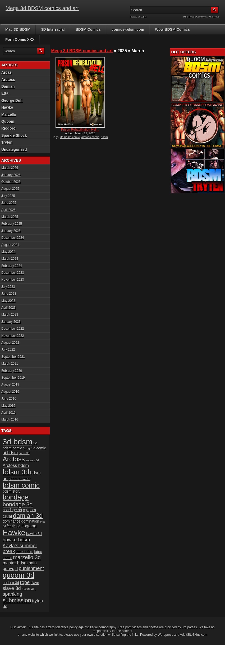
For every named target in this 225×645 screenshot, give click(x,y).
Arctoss (8, 79)
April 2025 (8, 210)
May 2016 (8, 406)
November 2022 (12, 336)
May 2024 (8, 252)
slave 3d (12, 588)
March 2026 (9, 168)
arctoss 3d (32, 460)
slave (35, 583)
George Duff (12, 100)
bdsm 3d (16, 472)
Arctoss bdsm (16, 465)
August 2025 (10, 189)
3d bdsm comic (70, 137)
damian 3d (28, 515)
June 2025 (8, 203)
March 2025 (9, 217)
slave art (28, 589)
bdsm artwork (19, 479)
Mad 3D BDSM (17, 29)
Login (143, 16)
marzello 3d (27, 557)
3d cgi (26, 448)
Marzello (8, 114)
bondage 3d (18, 504)
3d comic (38, 448)
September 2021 (13, 357)
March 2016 (9, 419)
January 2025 (11, 231)
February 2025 (11, 224)
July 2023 (8, 287)
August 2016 (10, 392)
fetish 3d (13, 526)
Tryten (6, 142)
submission (17, 600)
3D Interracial (53, 29)
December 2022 (12, 328)
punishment (31, 568)
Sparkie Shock (14, 135)
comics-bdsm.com (128, 29)
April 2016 (8, 412)
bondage (16, 497)
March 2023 (9, 314)
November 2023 (12, 279)
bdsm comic (21, 485)
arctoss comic (90, 137)
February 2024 (11, 266)
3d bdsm (18, 441)
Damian (8, 86)
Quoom (7, 121)
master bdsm (15, 562)
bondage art (12, 510)
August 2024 (10, 245)
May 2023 (8, 301)
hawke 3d (34, 534)
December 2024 (12, 238)
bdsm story (11, 491)
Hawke (7, 107)
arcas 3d (24, 453)
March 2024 (9, 258)
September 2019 (13, 377)
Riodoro (8, 128)
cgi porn (29, 510)
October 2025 (11, 182)
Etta (4, 93)
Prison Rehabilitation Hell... (80, 129)
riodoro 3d (11, 583)
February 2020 (11, 371)
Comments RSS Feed (207, 16)
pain (33, 562)
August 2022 (10, 342)
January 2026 (11, 175)
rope (25, 582)
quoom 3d (18, 575)
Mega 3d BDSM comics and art (42, 8)
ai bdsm (10, 452)
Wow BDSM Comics (172, 29)
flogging (28, 525)
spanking (12, 594)
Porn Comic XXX (19, 39)
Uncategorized (14, 149)
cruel (7, 516)
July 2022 (8, 349)
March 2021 (9, 363)
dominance (11, 521)
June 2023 (8, 293)
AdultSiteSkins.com (193, 635)
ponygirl (10, 568)
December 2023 (12, 273)
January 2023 (11, 322)
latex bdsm (24, 552)
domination (30, 521)
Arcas (6, 72)
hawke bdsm (16, 539)
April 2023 (8, 308)
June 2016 (8, 398)
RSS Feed (189, 16)
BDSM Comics (88, 29)
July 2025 (8, 196)
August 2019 (10, 384)
